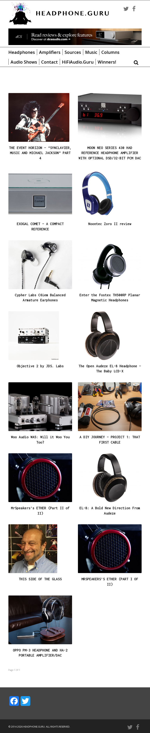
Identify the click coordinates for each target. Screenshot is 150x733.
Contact (49, 62)
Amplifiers (50, 52)
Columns (110, 52)
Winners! (107, 62)
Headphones (21, 52)
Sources (73, 52)
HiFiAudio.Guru (78, 62)
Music (91, 52)
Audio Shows (24, 62)
